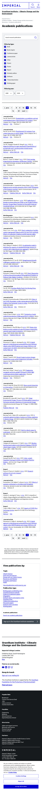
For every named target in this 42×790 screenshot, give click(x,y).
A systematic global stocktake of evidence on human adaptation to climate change (20, 417)
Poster (7, 66)
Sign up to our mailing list (10, 675)
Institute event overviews (10, 604)
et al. (26, 144)
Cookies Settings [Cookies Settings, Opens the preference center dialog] (21, 776)
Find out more (7, 685)
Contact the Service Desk (9, 699)
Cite (11, 124)
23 (19, 111)
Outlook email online (7, 704)
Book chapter (9, 50)
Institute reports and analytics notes (13, 598)
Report (7, 70)
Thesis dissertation (11, 80)
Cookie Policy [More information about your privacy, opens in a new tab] (12, 772)
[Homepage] (15, 5)
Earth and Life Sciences (10, 575)
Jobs (3, 701)
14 (13, 111)
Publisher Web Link (15, 193)
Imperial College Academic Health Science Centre (16, 739)
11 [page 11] (27, 108)
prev (7, 108)
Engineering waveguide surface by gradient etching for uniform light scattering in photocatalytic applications (18, 372)
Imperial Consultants (8, 744)
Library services (6, 703)
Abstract (5, 124)
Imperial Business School (9, 718)
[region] (21, 775)
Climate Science (7, 574)
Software (8, 76)
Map (3, 659)
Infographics (6, 596)
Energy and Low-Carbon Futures (12, 577)
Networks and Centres (8, 727)
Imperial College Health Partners (11, 740)
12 (31, 108)
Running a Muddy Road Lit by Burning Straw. (23, 288)
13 (35, 108)
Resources (5, 22)
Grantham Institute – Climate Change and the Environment (17, 20)
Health (5, 582)
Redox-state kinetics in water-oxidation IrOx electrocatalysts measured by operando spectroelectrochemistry (20, 329)
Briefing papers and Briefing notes (12, 591)
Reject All (21, 781)
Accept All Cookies (21, 786)
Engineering (5, 712)
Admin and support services (10, 725)
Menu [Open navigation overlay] (38, 6)
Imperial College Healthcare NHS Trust (13, 742)
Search (33, 5)
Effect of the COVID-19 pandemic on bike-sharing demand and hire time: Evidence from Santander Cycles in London (20, 301)
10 (23, 108)
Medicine (4, 714)
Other (7, 60)
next (23, 111)
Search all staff (6, 731)
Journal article (9, 56)
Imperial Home (6, 18)
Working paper (9, 83)
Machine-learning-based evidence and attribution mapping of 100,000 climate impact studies (20, 445)
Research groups (7, 729)
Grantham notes (7, 599)
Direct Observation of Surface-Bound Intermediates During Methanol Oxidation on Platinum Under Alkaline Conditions (20, 275)
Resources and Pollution (10, 579)
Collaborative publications (10, 601)
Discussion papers (8, 603)
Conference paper (10, 53)
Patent (7, 63)
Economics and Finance (10, 581)
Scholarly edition (10, 73)
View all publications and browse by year (14, 585)
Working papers (7, 606)
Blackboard (5, 698)
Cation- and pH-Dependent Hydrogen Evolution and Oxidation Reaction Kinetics (18, 460)
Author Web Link (14, 152)
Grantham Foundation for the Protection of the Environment (20, 681)
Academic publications (15, 22)
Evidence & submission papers (11, 594)
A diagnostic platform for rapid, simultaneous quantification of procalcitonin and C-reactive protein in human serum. (19, 146)
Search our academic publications (12, 615)
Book (7, 47)
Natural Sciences (7, 716)
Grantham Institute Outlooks (11, 592)
